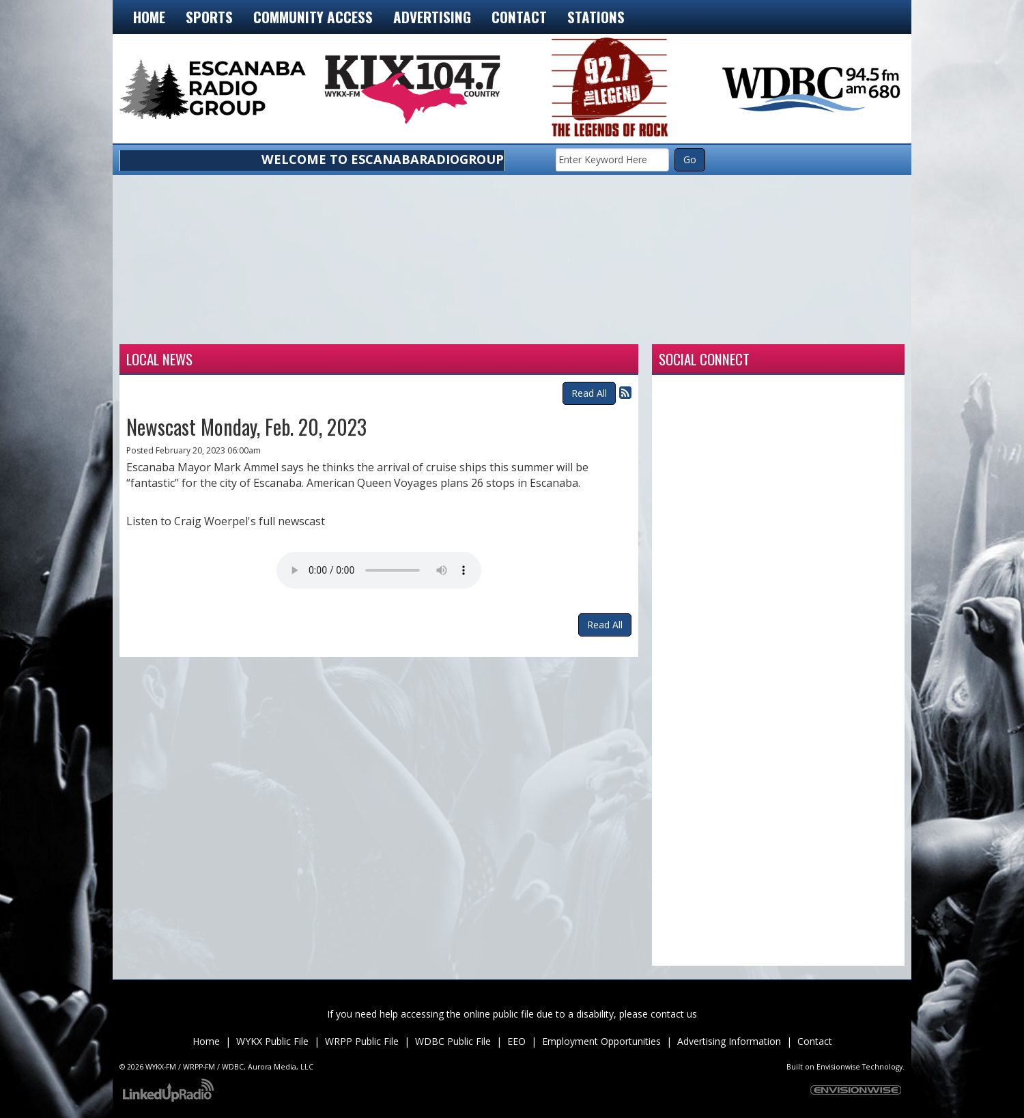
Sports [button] (209, 16)
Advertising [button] (432, 16)
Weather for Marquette (669, 327)
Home (149, 16)
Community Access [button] (313, 16)
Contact (814, 1041)
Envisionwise (838, 1067)
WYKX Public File (272, 1041)
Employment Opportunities (601, 1041)
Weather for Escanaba (197, 327)
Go (689, 159)
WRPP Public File (362, 1041)
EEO (516, 1041)
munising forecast (826, 327)
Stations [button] (596, 16)
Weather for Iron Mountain (354, 327)
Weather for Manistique (512, 327)
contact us (674, 1013)
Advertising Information (729, 1041)
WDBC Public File (453, 1041)
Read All (589, 393)
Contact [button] (519, 16)
